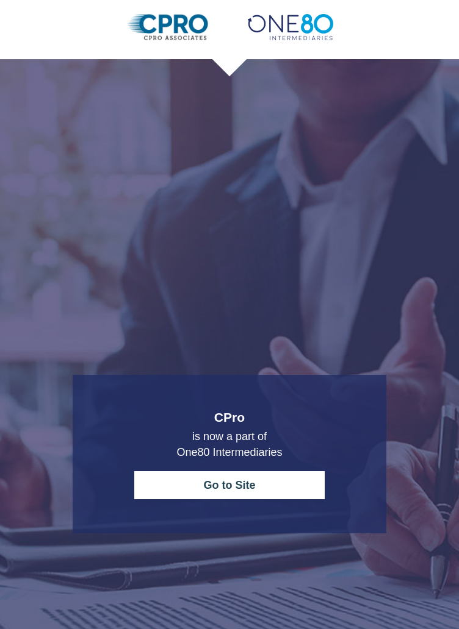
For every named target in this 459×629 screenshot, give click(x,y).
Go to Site (230, 485)
